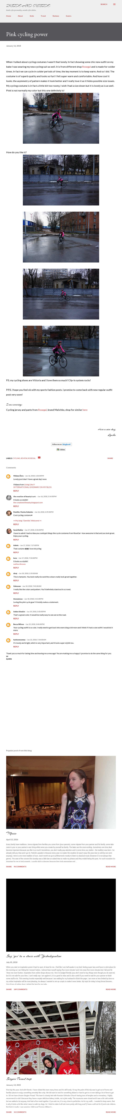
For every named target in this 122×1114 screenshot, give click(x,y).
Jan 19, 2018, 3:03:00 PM (36, 612)
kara (15, 558)
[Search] (104, 4)
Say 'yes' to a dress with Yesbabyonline (33, 956)
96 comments (20, 867)
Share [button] (110, 458)
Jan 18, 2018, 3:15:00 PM (33, 599)
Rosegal (86, 66)
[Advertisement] (24, 730)
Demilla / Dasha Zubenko (23, 512)
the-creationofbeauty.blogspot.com (28, 502)
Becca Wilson (18, 624)
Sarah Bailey (18, 530)
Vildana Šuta (18, 476)
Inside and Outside (28, 5)
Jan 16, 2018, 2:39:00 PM (44, 512)
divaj (15, 573)
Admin (15, 545)
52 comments (20, 1112)
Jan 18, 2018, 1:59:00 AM (28, 573)
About (20, 16)
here (85, 409)
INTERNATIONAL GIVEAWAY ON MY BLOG (32, 487)
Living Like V (29, 484)
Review (24, 458)
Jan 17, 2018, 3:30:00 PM (34, 530)
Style (32, 16)
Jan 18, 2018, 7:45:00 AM (32, 586)
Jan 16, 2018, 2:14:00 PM (47, 496)
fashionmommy (19, 640)
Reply (16, 491)
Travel (43, 16)
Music (11, 833)
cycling (16, 458)
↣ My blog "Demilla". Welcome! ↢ (27, 520)
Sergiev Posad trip (19, 1078)
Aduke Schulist (19, 612)
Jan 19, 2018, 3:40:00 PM (35, 624)
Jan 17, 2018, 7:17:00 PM (29, 545)
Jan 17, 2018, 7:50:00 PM (28, 558)
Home (8, 16)
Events (68, 16)
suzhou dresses (19, 564)
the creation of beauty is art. (24, 496)
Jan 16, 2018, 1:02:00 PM (34, 476)
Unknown (17, 586)
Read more (111, 867)
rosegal (32, 458)
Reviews (56, 16)
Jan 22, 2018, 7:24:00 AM (36, 640)
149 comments (20, 989)
